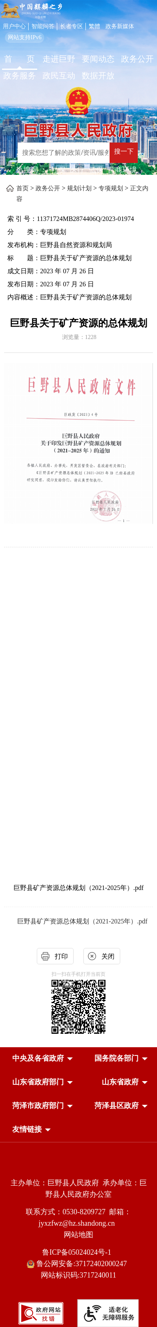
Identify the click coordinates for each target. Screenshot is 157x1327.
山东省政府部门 (38, 1082)
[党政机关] (78, 1165)
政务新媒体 (119, 26)
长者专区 (71, 26)
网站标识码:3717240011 (78, 1275)
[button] (38, 1058)
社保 (58, 170)
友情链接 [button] (27, 1129)
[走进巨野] (58, 59)
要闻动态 (98, 58)
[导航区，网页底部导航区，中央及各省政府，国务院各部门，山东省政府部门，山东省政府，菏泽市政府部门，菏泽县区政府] (78, 1094)
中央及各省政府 (38, 1058)
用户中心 (14, 26)
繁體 (94, 26)
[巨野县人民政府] (79, 127)
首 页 (19, 58)
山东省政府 (120, 1082)
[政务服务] (19, 76)
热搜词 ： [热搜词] (31, 170)
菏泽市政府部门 (38, 1106)
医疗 (77, 170)
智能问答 (42, 26)
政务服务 (19, 75)
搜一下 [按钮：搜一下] (124, 151)
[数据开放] (98, 76)
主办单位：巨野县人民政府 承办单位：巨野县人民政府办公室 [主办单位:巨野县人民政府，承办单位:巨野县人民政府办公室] (79, 1188)
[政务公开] (137, 59)
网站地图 (78, 1235)
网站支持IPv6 (24, 37)
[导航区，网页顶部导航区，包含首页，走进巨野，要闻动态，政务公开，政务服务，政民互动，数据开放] (78, 68)
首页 (22, 188)
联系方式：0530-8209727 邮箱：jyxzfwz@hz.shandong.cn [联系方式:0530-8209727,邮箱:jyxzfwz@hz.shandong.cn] (78, 1217)
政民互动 (59, 75)
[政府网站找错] (40, 1312)
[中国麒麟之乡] (31, 11)
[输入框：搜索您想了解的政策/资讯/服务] (64, 153)
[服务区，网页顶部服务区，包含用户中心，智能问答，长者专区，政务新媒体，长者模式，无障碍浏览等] (78, 31)
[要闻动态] (98, 59)
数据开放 (98, 75)
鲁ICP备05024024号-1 (78, 1252)
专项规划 (111, 188)
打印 (61, 956)
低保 (96, 170)
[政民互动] (58, 76)
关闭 (107, 956)
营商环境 (122, 170)
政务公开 (137, 58)
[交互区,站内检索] (84, 154)
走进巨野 (59, 58)
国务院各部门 (116, 1058)
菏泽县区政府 (116, 1106)
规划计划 (79, 188)
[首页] (19, 59)
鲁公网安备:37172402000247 (79, 1264)
